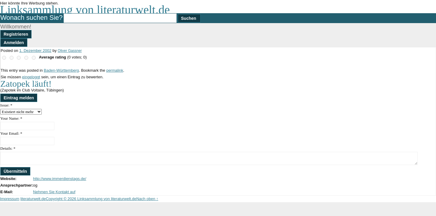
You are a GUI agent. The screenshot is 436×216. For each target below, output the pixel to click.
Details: (7, 148)
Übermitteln (15, 171)
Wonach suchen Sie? (31, 17)
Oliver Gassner (70, 51)
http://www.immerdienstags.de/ (59, 178)
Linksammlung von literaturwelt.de (85, 9)
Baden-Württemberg (61, 70)
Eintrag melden (19, 97)
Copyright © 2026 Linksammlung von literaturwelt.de (91, 198)
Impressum (9, 198)
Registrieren (16, 34)
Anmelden (14, 42)
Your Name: (11, 118)
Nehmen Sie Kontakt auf (54, 192)
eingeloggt (31, 77)
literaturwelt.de (33, 198)
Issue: (6, 105)
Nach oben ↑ (147, 198)
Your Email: (11, 133)
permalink (114, 70)
